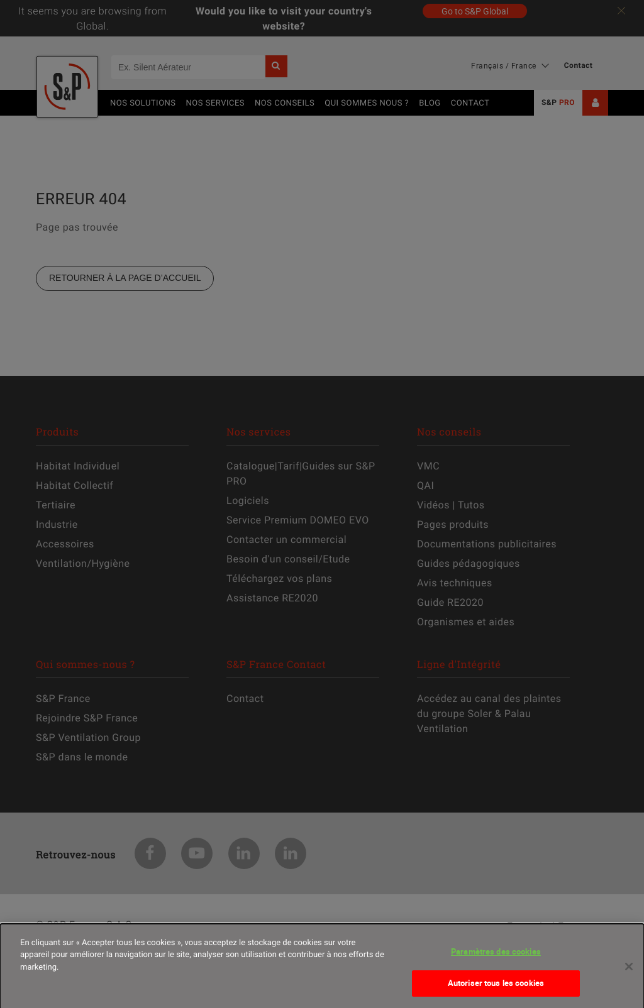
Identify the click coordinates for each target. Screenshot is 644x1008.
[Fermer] (629, 972)
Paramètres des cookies (496, 957)
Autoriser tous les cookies (496, 989)
